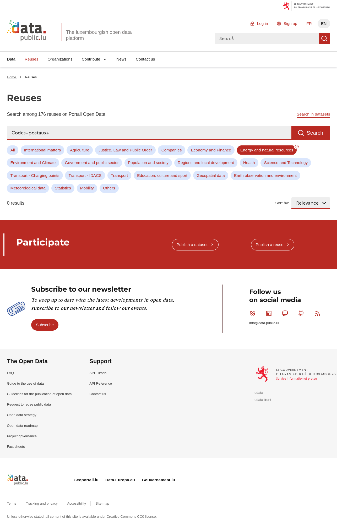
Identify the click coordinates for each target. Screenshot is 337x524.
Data (11, 59)
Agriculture (79, 150)
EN (324, 23)
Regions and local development (206, 162)
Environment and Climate (33, 162)
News (121, 59)
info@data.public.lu (264, 323)
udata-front (262, 400)
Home (12, 77)
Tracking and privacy (42, 503)
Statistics (63, 188)
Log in (262, 23)
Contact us (145, 59)
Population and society (148, 162)
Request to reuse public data (29, 404)
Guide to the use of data (25, 383)
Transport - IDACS (85, 175)
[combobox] (267, 38)
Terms (12, 503)
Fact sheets (16, 447)
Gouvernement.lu (158, 480)
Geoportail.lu (86, 480)
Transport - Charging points (34, 175)
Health (249, 162)
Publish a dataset (192, 244)
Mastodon (286, 313)
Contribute (91, 59)
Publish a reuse (269, 244)
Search (324, 38)
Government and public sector (92, 162)
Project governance (22, 436)
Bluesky (253, 313)
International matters (42, 150)
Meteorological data (28, 188)
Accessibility (77, 503)
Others (109, 188)
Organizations (59, 59)
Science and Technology (286, 162)
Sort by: (282, 203)
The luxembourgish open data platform (99, 35)
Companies (171, 150)
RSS (318, 313)
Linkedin (270, 313)
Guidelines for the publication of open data (39, 394)
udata (258, 393)
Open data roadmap (22, 426)
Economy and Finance (211, 150)
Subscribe (45, 325)
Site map (102, 503)
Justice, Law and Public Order (125, 150)
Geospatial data (211, 175)
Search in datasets (313, 114)
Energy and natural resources (266, 150)
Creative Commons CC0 (125, 516)
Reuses (31, 59)
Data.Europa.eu (120, 480)
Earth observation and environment (265, 175)
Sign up (290, 23)
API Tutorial (98, 373)
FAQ (10, 373)
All (12, 150)
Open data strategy (21, 415)
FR (309, 23)
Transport (119, 175)
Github (302, 313)
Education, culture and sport (162, 175)
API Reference (100, 383)
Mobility (87, 188)
